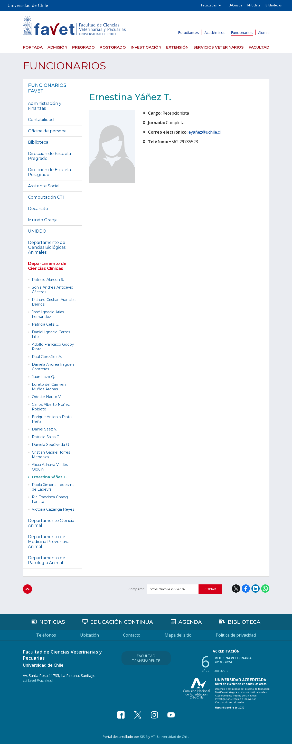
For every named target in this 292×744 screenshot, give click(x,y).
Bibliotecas (274, 5)
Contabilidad (41, 119)
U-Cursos (235, 5)
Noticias (52, 622)
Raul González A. (47, 356)
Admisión (57, 47)
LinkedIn (255, 588)
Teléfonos (46, 635)
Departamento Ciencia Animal (51, 523)
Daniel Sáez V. (44, 429)
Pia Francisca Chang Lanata (50, 499)
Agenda (190, 622)
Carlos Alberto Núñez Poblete (51, 406)
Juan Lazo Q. (43, 376)
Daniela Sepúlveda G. (51, 444)
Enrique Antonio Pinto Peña (52, 419)
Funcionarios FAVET (47, 88)
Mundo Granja (43, 219)
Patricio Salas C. (46, 437)
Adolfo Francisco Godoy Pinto (53, 346)
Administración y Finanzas (44, 106)
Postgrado (113, 47)
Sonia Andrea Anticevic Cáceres (52, 289)
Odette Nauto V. (46, 396)
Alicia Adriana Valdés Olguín (50, 467)
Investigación (146, 47)
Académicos (214, 32)
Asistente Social (44, 185)
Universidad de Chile (173, 736)
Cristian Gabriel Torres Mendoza (51, 454)
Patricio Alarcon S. (48, 279)
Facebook (245, 588)
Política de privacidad (236, 635)
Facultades (209, 5)
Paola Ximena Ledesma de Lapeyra (53, 487)
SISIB (144, 736)
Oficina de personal (48, 130)
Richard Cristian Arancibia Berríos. (54, 302)
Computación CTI (46, 197)
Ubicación (89, 635)
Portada (33, 47)
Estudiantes (188, 32)
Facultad (259, 47)
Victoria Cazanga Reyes (53, 509)
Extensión (177, 47)
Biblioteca (38, 142)
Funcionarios (242, 32)
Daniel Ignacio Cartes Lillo (51, 334)
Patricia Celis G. (45, 324)
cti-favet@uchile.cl (38, 680)
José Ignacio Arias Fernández (48, 314)
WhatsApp (265, 588)
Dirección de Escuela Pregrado (49, 156)
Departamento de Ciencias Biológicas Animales (46, 247)
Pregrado (83, 47)
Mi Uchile (253, 5)
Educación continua (121, 622)
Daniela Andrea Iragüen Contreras (53, 366)
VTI (153, 736)
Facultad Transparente (146, 658)
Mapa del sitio (178, 635)
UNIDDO (37, 231)
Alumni (263, 32)
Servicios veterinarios (218, 47)
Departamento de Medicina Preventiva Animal (49, 541)
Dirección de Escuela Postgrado (49, 172)
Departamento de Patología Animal (46, 560)
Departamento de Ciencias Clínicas (47, 266)
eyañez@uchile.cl (205, 132)
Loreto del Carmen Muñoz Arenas (49, 386)
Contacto (131, 635)
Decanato (38, 208)
